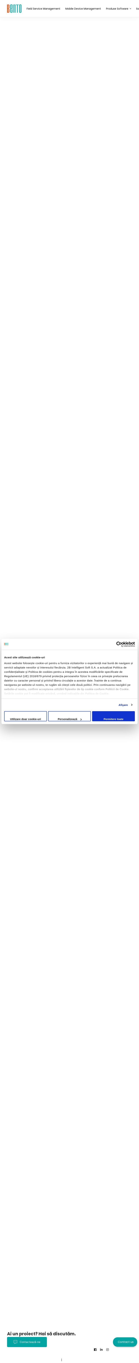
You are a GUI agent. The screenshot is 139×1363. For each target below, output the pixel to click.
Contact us (126, 1342)
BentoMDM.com (49, 1360)
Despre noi (15, 1360)
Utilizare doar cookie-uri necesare (25, 719)
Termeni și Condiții (46, 1355)
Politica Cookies (72, 1355)
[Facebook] (95, 1349)
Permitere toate (113, 719)
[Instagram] (107, 1349)
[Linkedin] (101, 1349)
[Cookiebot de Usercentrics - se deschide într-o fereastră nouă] (119, 644)
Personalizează (70, 719)
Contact (31, 1360)
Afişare (123, 704)
